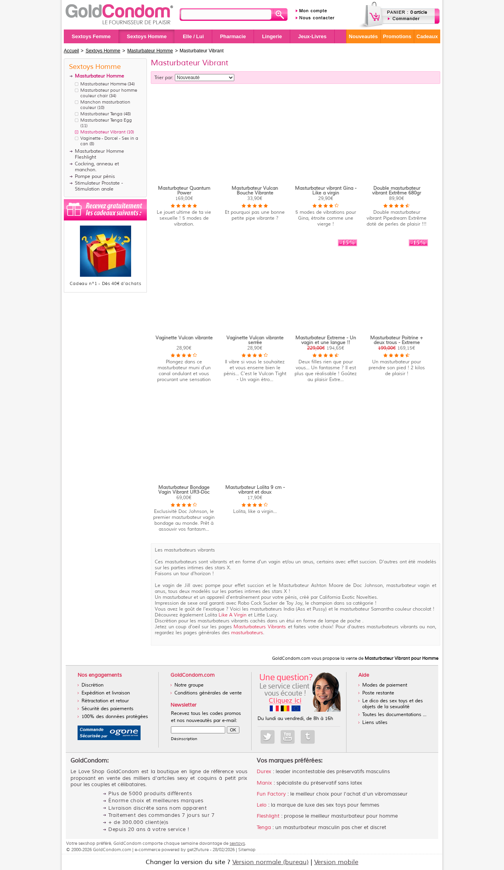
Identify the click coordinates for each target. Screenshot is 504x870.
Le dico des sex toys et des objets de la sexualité (392, 704)
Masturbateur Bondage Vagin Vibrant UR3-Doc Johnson (183, 492)
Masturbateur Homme (103, 84)
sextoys (237, 843)
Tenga (264, 827)
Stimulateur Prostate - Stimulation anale (99, 186)
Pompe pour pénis (95, 177)
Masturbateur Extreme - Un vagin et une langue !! (325, 340)
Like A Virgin (232, 615)
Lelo (262, 805)
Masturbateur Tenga (101, 114)
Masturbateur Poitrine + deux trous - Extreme (396, 340)
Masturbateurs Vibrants (260, 627)
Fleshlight (268, 816)
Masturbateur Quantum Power (184, 190)
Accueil (71, 51)
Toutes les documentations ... (394, 715)
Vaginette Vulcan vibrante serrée (255, 340)
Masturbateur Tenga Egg (106, 120)
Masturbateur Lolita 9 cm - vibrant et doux (255, 490)
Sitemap (247, 849)
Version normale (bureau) (270, 862)
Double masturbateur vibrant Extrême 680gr (396, 190)
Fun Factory (271, 794)
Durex (264, 771)
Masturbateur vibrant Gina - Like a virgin (325, 190)
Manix (264, 783)
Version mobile (336, 862)
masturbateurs (247, 633)
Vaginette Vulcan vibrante (184, 338)
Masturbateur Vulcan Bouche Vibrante (255, 190)
